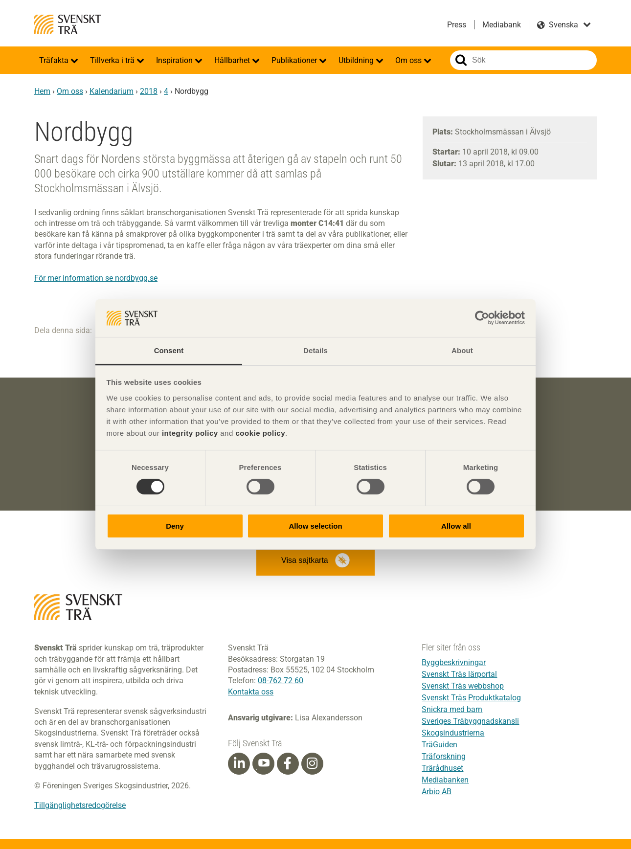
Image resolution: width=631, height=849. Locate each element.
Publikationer (295, 60)
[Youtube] (263, 764)
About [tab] (462, 350)
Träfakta (54, 60)
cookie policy (260, 433)
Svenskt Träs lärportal (459, 674)
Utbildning (357, 60)
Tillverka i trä (113, 60)
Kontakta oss (250, 691)
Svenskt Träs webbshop (463, 686)
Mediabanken (445, 779)
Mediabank (501, 24)
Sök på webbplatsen (461, 60)
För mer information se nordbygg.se (96, 278)
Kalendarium (112, 91)
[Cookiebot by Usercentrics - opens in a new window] (482, 318)
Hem (42, 91)
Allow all (456, 526)
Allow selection (315, 526)
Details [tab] (315, 350)
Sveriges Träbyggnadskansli (470, 721)
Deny (175, 526)
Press (456, 24)
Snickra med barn (452, 709)
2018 (149, 91)
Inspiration (175, 60)
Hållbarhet (233, 60)
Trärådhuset (442, 768)
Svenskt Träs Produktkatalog (471, 697)
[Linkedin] (239, 763)
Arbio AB (436, 791)
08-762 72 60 (280, 680)
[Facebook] (288, 763)
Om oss (409, 60)
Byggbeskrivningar (454, 662)
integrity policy (190, 433)
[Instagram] (312, 763)
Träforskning (444, 756)
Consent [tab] (169, 350)
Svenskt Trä (67, 24)
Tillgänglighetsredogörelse (80, 805)
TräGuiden (439, 744)
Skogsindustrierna (453, 732)
